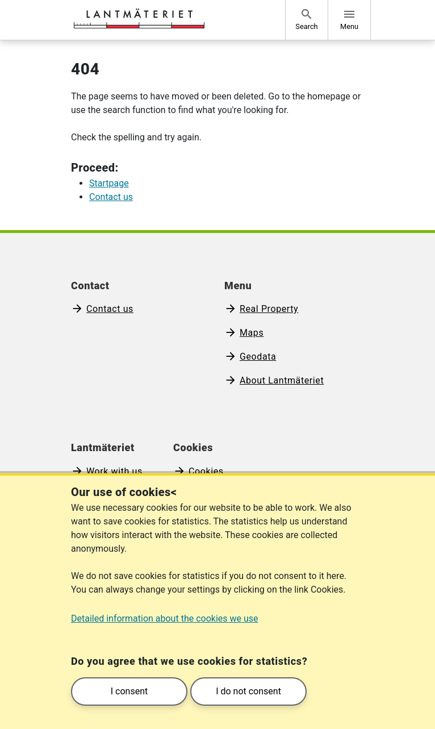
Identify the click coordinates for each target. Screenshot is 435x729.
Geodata (258, 356)
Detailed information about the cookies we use (164, 618)
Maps (251, 332)
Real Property (269, 308)
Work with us (114, 471)
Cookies (206, 471)
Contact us (109, 308)
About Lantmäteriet (282, 380)
